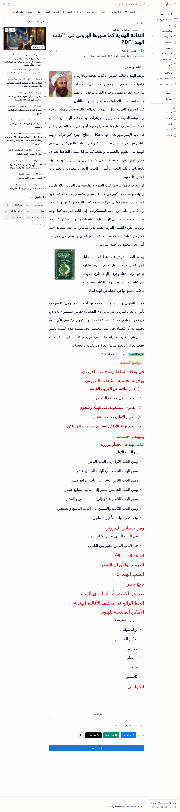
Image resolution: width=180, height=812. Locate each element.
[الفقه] (21, 92)
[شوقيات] (30, 12)
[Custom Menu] (164, 78)
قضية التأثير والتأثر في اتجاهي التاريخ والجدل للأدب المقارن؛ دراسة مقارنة (26, 166)
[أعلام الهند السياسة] (14, 217)
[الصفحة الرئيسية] (164, 14)
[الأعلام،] (26, 92)
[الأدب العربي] (58, 12)
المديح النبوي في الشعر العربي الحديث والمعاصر (25, 125)
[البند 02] (164, 118)
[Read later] (60, 51)
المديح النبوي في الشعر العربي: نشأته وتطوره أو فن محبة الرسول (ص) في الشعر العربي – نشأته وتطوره (23, 61)
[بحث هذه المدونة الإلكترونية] (127, 4)
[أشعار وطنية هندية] (35, 217)
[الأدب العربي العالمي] (9, 106)
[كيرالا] (39, 12)
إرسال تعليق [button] (97, 748)
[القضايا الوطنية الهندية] (19, 133)
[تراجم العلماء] (18, 12)
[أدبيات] (27, 150)
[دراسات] (139, 725)
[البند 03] (164, 124)
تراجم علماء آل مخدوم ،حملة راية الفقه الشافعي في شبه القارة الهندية (25, 98)
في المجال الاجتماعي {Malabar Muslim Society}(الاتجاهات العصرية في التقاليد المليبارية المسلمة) (23, 140)
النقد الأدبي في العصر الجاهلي (28, 154)
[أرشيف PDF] (130, 12)
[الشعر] (47, 12)
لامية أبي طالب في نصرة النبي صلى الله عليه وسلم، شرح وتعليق (24, 84)
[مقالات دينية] (12, 79)
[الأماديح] (8, 119)
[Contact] (164, 99)
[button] (175, 4)
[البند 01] (164, 113)
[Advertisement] (96, 771)
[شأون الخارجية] (24, 79)
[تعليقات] (12, 30)
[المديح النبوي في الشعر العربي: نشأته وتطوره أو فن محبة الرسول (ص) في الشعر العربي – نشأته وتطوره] (25, 38)
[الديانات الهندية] (115, 12)
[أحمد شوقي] (23, 106)
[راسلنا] (103, 12)
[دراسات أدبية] (92, 12)
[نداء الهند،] (127, 725)
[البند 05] (164, 135)
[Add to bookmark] (6, 30)
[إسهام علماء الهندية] (14, 211)
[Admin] (130, 51)
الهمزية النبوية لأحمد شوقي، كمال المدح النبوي (24, 112)
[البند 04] (164, 129)
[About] (164, 93)
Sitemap (172, 803)
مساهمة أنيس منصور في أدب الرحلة (26, 188)
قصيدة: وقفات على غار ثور (30, 178)
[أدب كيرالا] (14, 204)
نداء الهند (168, 4)
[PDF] (116, 725)
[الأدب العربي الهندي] (75, 12)
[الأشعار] (21, 174)
